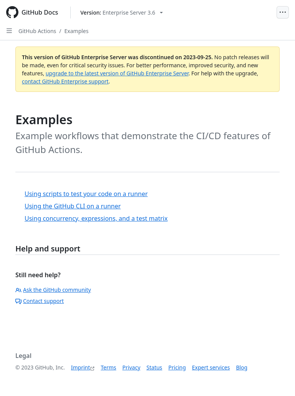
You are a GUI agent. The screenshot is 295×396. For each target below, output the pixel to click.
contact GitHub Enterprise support (65, 81)
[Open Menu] (283, 12)
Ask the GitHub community (53, 289)
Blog (241, 367)
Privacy (132, 367)
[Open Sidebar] (9, 31)
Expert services (211, 367)
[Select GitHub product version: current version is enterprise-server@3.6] (121, 12)
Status (154, 367)
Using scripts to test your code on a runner (86, 194)
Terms (108, 367)
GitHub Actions (37, 31)
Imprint (80, 367)
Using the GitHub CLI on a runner (73, 206)
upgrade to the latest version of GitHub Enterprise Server (117, 73)
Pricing (177, 367)
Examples (77, 31)
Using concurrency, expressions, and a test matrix (96, 218)
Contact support (39, 300)
